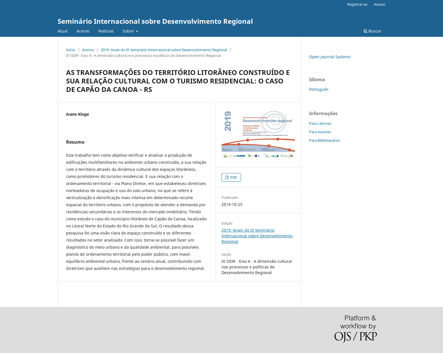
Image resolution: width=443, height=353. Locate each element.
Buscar (372, 31)
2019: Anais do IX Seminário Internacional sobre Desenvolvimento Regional (164, 49)
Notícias (106, 31)
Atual (63, 31)
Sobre (129, 31)
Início (70, 49)
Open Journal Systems (330, 56)
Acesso (379, 4)
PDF (233, 177)
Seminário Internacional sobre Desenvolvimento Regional (155, 21)
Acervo (83, 31)
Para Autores (320, 131)
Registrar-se (357, 4)
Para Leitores (320, 123)
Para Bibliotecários (324, 140)
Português (319, 89)
